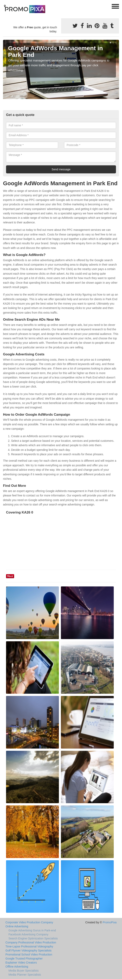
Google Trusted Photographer (24, 958)
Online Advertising (16, 926)
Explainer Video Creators (21, 962)
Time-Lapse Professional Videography (29, 946)
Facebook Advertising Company (28, 934)
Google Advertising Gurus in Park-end (32, 930)
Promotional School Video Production (28, 954)
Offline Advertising (16, 966)
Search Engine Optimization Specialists (33, 938)
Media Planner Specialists (24, 974)
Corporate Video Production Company (29, 922)
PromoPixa (110, 922)
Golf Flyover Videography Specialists (28, 950)
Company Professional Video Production (30, 942)
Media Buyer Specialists (23, 970)
